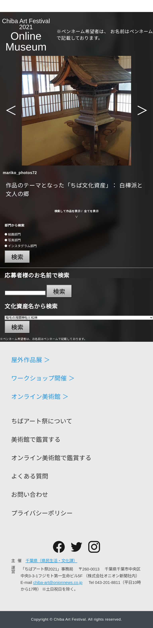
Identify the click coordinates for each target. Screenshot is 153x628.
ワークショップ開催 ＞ (43, 378)
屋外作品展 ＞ (30, 360)
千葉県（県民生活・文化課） (51, 560)
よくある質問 (29, 476)
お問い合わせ (29, 495)
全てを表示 (91, 211)
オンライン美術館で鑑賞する (51, 458)
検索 (17, 257)
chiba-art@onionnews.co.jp (57, 582)
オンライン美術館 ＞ (40, 397)
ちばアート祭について (41, 421)
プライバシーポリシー (42, 513)
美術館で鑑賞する (36, 440)
